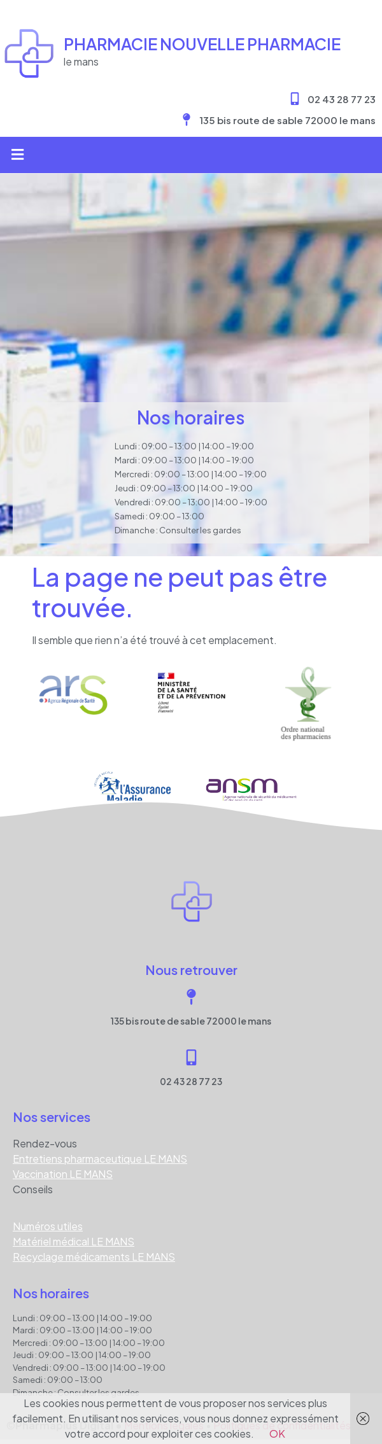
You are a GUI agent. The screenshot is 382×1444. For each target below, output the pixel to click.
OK (277, 1433)
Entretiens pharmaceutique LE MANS (100, 1158)
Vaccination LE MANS (63, 1174)
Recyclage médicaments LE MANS (94, 1256)
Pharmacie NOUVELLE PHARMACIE (202, 44)
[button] (17, 155)
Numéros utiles (48, 1226)
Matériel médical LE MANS (73, 1241)
